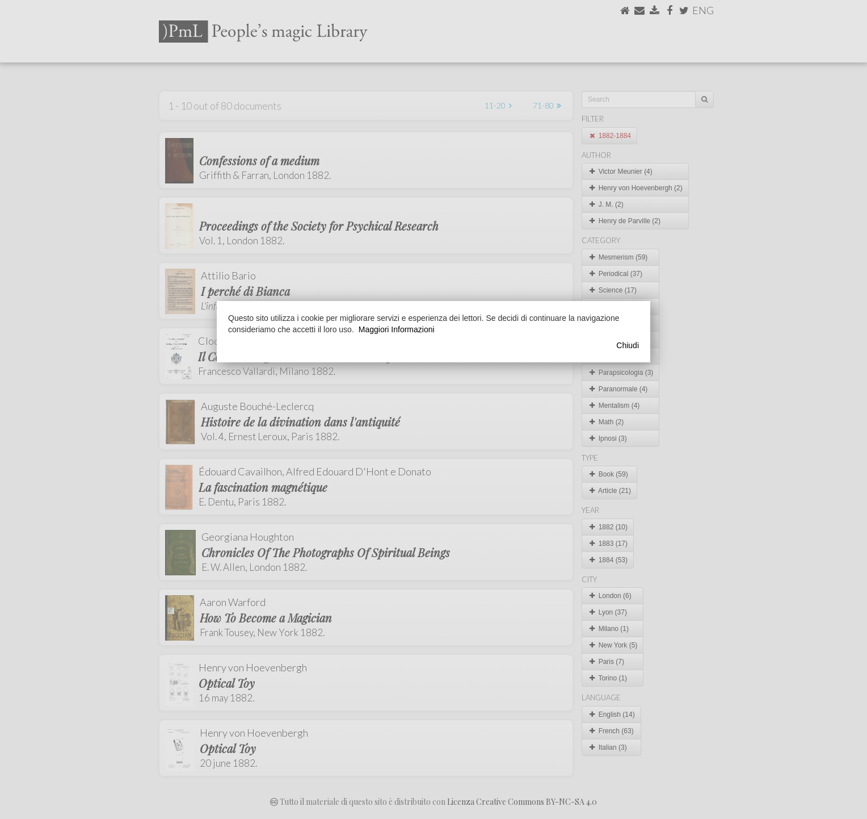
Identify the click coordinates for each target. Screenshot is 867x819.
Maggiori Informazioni (397, 329)
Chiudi (627, 345)
